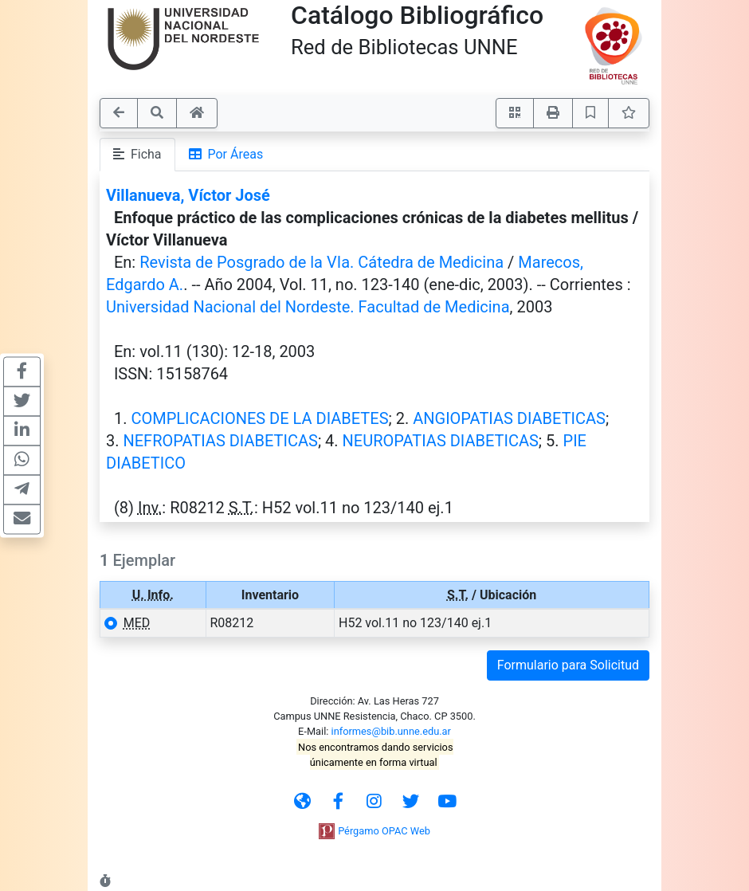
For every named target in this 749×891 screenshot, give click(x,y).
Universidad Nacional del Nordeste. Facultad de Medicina (308, 306)
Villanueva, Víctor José (188, 195)
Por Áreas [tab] (226, 154)
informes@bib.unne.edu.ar (391, 731)
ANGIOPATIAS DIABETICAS (509, 418)
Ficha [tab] (137, 154)
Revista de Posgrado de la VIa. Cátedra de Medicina (321, 262)
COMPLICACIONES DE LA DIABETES (259, 418)
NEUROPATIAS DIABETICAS (441, 440)
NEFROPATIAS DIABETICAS (220, 440)
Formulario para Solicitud (568, 665)
